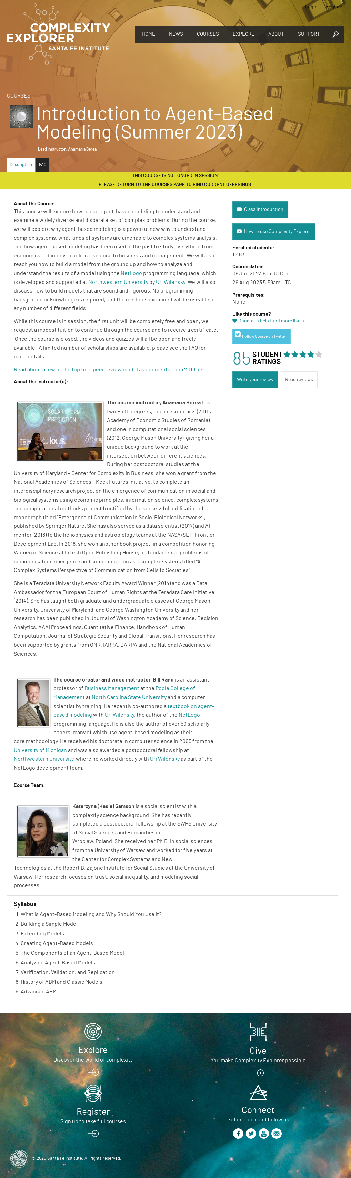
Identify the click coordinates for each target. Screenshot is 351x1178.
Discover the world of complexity (93, 1060)
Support (309, 34)
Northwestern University (118, 282)
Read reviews (299, 379)
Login (311, 6)
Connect (258, 1110)
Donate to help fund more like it (271, 321)
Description (21, 165)
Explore (243, 34)
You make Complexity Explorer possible (258, 1060)
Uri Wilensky (170, 282)
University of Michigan (40, 750)
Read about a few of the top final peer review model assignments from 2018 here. (112, 369)
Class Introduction (263, 209)
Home (148, 34)
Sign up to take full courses (93, 1121)
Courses (208, 34)
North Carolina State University (129, 697)
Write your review (255, 379)
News (176, 34)
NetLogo (131, 273)
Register (334, 6)
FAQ (42, 165)
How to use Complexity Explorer (277, 231)
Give (258, 1050)
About (276, 34)
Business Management (111, 688)
